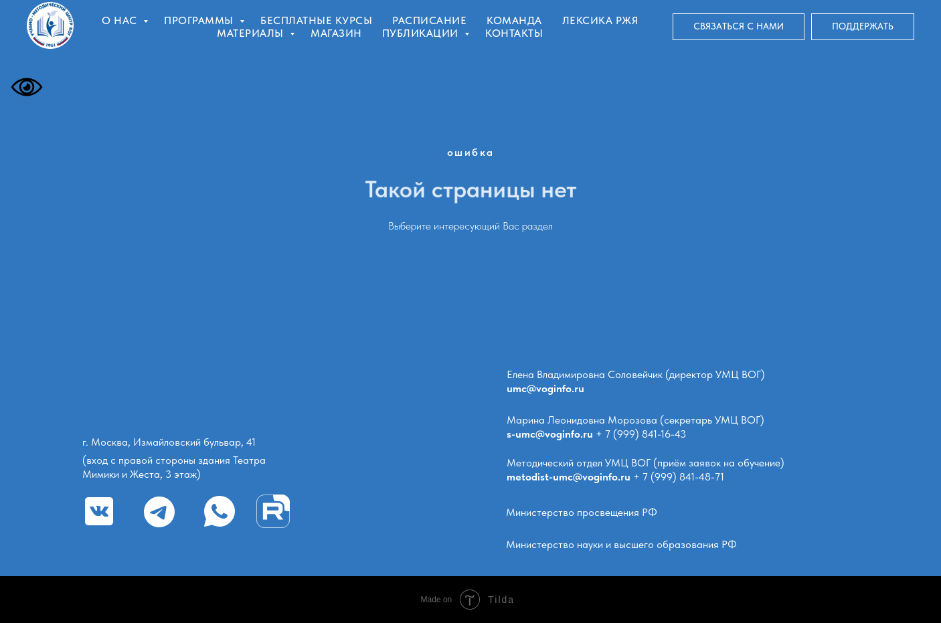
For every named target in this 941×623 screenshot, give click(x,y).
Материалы (251, 33)
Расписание (429, 20)
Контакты (514, 33)
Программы (200, 20)
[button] (738, 26)
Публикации (422, 33)
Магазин (336, 33)
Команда (514, 20)
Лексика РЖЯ (600, 20)
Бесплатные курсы (316, 20)
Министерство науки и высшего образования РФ (621, 544)
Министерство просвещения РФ (581, 512)
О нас (121, 20)
